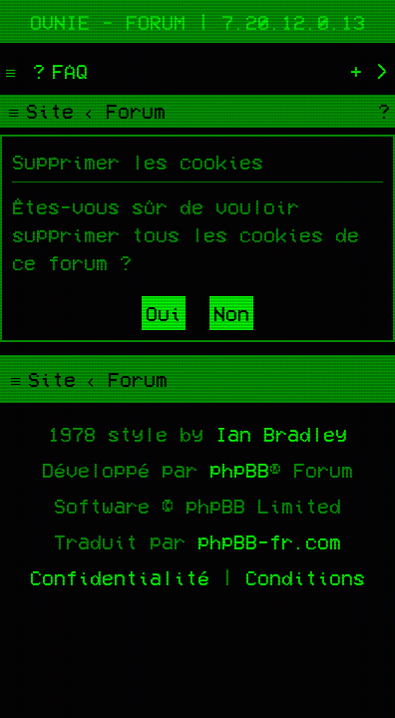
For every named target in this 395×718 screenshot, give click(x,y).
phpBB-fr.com (269, 541)
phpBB (239, 470)
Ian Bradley (281, 434)
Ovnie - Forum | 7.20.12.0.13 (197, 22)
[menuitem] (58, 71)
